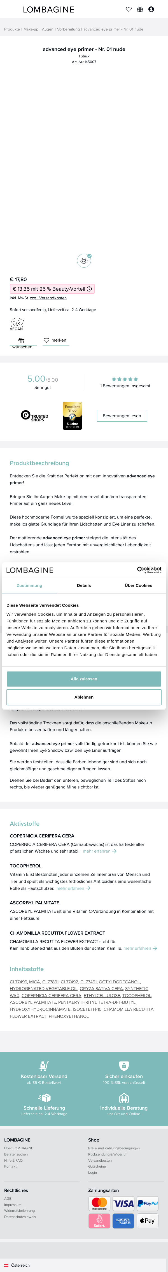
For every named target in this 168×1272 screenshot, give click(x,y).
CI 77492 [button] (69, 981)
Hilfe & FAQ (13, 1160)
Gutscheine (97, 1166)
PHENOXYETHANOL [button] (69, 1016)
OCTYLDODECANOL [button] (119, 981)
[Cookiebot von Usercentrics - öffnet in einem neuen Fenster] (137, 570)
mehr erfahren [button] (99, 851)
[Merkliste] (129, 9)
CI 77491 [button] (88, 981)
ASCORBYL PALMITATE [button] (33, 1002)
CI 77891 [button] (50, 981)
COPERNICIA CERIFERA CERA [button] (51, 995)
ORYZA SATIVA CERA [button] (101, 988)
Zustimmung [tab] (29, 585)
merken (55, 340)
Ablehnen (84, 697)
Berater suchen (16, 1154)
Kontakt (10, 1166)
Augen (47, 29)
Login (92, 1172)
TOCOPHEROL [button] (136, 995)
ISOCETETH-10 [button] (87, 1009)
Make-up (31, 29)
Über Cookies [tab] (138, 585)
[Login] (151, 9)
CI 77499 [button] (18, 981)
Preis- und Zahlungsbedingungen (114, 1147)
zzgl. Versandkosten (48, 298)
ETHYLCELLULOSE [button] (102, 995)
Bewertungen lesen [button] (122, 415)
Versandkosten (100, 1160)
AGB (7, 1198)
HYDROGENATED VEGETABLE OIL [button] (44, 988)
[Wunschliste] (140, 9)
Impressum (13, 1204)
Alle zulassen (84, 678)
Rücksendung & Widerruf (107, 1154)
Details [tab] (84, 585)
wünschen (22, 342)
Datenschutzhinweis (20, 1216)
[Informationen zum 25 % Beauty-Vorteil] (89, 289)
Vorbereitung (68, 29)
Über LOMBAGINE (18, 1147)
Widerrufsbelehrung (19, 1210)
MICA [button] (34, 981)
